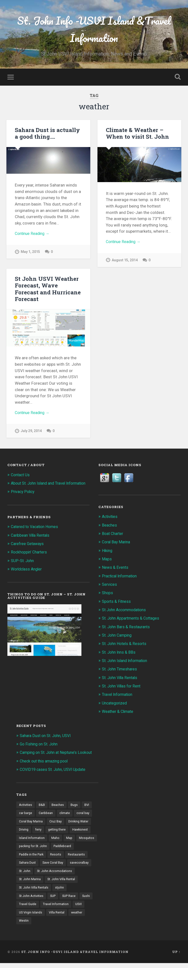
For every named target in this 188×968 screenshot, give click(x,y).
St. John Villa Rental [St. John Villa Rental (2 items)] (33, 891)
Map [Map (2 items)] (70, 840)
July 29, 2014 (31, 426)
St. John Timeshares (121, 669)
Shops (108, 593)
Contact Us (21, 476)
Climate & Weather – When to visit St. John (136, 134)
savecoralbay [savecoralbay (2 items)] (28, 874)
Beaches (110, 526)
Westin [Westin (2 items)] (65, 925)
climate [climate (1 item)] (66, 814)
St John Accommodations (126, 610)
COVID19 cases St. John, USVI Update (55, 769)
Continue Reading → (34, 235)
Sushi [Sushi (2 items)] (44, 908)
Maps (107, 560)
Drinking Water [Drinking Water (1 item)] (80, 822)
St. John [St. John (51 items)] (51, 874)
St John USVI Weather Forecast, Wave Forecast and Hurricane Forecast (48, 286)
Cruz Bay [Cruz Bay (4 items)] (56, 822)
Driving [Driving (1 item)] (24, 831)
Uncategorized (115, 703)
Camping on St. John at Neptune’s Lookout (59, 753)
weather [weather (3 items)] (48, 925)
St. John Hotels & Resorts (126, 644)
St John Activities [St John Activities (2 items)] (48, 900)
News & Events (116, 568)
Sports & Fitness (117, 602)
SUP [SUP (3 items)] (70, 900)
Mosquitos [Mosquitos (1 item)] (27, 848)
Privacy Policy (23, 498)
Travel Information (119, 695)
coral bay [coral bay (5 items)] (85, 814)
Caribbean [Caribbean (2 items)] (47, 814)
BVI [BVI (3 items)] (87, 805)
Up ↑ (176, 956)
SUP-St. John (23, 567)
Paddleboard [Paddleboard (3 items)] (28, 857)
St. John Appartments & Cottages (133, 619)
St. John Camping (118, 636)
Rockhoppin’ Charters (30, 558)
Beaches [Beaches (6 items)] (58, 805)
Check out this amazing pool (46, 761)
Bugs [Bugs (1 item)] (75, 805)
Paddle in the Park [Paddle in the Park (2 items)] (58, 857)
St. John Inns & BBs (120, 652)
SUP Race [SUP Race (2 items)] (26, 908)
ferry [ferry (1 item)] (39, 831)
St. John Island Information (127, 661)
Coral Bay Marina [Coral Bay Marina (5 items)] (31, 822)
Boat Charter (113, 534)
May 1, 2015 (30, 254)
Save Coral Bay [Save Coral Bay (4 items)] (79, 865)
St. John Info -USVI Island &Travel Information (94, 29)
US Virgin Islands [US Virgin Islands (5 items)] (78, 917)
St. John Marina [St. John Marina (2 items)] (73, 882)
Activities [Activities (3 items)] (26, 805)
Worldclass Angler (28, 575)
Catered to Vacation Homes (37, 533)
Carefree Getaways (29, 550)
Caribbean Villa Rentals (32, 541)
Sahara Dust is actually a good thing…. (47, 134)
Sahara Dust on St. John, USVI (48, 736)
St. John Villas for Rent (123, 686)
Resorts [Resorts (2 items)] (84, 857)
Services (110, 585)
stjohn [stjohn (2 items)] (23, 900)
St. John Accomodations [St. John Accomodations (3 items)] (37, 882)
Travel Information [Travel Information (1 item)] (32, 917)
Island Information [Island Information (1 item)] (32, 840)
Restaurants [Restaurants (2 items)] (28, 865)
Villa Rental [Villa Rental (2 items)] (27, 925)
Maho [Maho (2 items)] (56, 840)
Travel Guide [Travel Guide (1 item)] (64, 908)
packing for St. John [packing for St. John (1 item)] (56, 848)
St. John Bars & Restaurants (128, 627)
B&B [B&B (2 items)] (42, 805)
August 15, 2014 (125, 262)
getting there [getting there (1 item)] (59, 831)
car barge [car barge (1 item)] (26, 814)
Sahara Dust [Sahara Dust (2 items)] (52, 865)
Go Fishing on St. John (41, 744)
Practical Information (121, 576)
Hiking (107, 551)
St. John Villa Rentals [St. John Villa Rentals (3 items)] (70, 891)
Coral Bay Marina (117, 543)
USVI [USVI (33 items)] (55, 917)
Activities (110, 517)
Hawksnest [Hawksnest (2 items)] (83, 831)
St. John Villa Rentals (121, 678)
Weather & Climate (119, 712)
